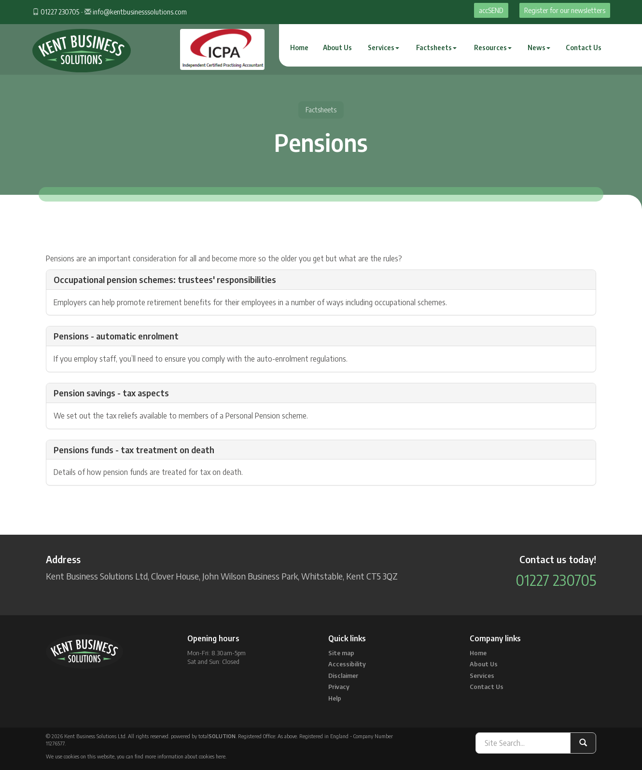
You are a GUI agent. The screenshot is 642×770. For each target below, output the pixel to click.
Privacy (338, 686)
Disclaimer (343, 675)
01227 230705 (60, 12)
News (539, 47)
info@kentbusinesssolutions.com (140, 12)
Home (299, 47)
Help (334, 698)
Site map (341, 653)
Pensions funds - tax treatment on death (134, 449)
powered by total (203, 736)
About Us (337, 47)
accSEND (491, 10)
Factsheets (436, 47)
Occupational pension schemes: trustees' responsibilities (165, 279)
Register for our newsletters (564, 10)
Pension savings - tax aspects (111, 392)
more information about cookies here (185, 756)
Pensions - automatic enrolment (116, 335)
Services (383, 47)
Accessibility (347, 664)
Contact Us (583, 47)
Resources (493, 47)
